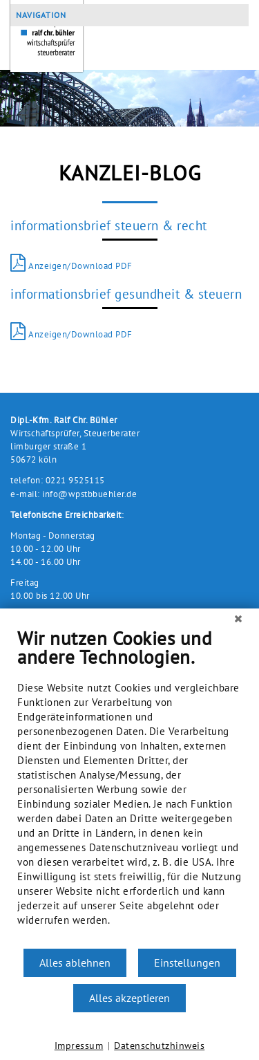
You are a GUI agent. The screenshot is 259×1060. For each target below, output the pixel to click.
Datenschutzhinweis (159, 1045)
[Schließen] (238, 618)
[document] (129, 787)
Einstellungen (187, 962)
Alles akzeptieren (129, 998)
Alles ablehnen (75, 962)
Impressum (79, 1045)
